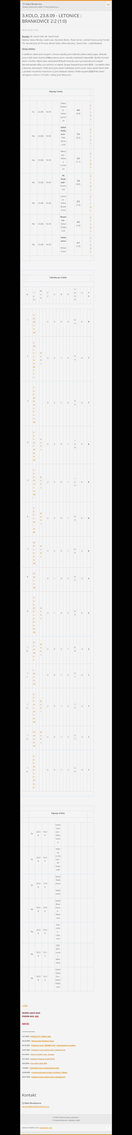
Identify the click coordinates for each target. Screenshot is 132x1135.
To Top (108, 1127)
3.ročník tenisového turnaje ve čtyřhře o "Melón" (49, 1072)
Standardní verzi (46, 1128)
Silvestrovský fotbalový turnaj (42, 1041)
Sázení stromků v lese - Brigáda (42, 1054)
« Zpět (25, 1005)
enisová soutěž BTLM (47, 1059)
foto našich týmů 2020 (39, 1063)
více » (90, 112)
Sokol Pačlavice (34, 446)
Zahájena (34, 1059)
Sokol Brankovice (34, 404)
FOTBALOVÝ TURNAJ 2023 (41, 1036)
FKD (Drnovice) (34, 483)
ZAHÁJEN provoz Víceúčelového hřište (44, 1068)
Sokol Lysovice (34, 708)
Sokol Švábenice (34, 614)
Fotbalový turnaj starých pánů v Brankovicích (48, 1050)
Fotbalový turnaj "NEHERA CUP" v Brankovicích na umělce (53, 1045)
